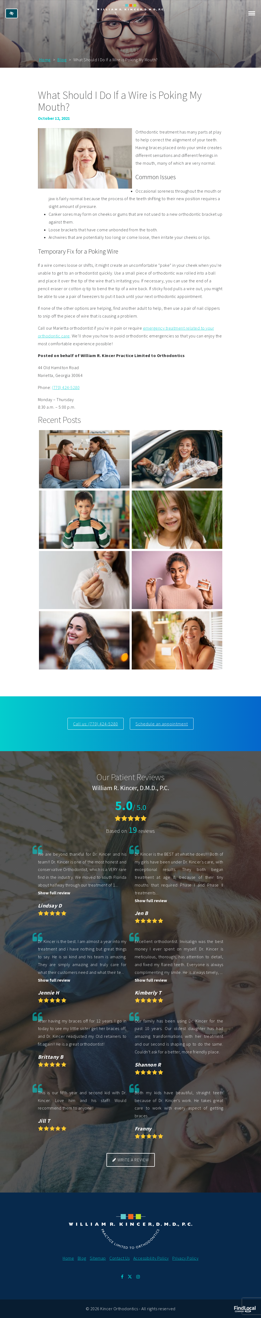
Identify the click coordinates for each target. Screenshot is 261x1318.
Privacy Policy (185, 1258)
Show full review (54, 892)
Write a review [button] (130, 1159)
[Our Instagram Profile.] (138, 1276)
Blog (62, 59)
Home (45, 59)
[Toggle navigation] (252, 13)
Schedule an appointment (161, 723)
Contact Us (119, 1258)
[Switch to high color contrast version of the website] (11, 13)
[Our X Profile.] (130, 1276)
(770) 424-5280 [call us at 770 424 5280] (66, 387)
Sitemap (98, 1258)
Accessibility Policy (151, 1258)
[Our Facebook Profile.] (122, 1276)
